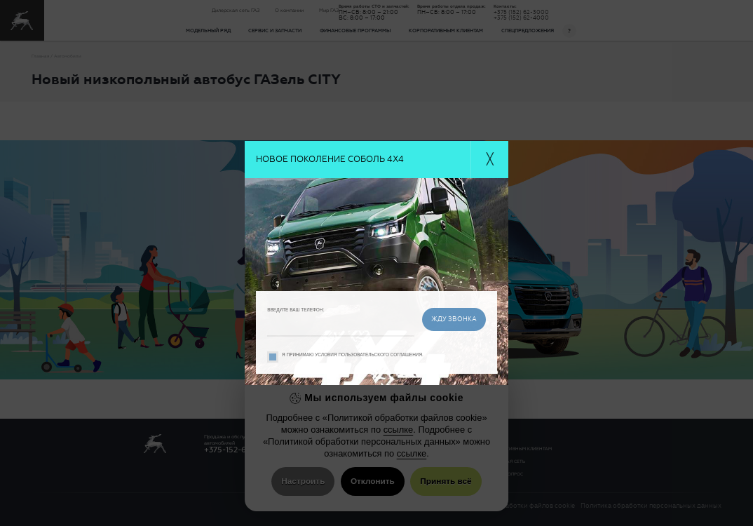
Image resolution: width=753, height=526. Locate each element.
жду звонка (454, 319)
